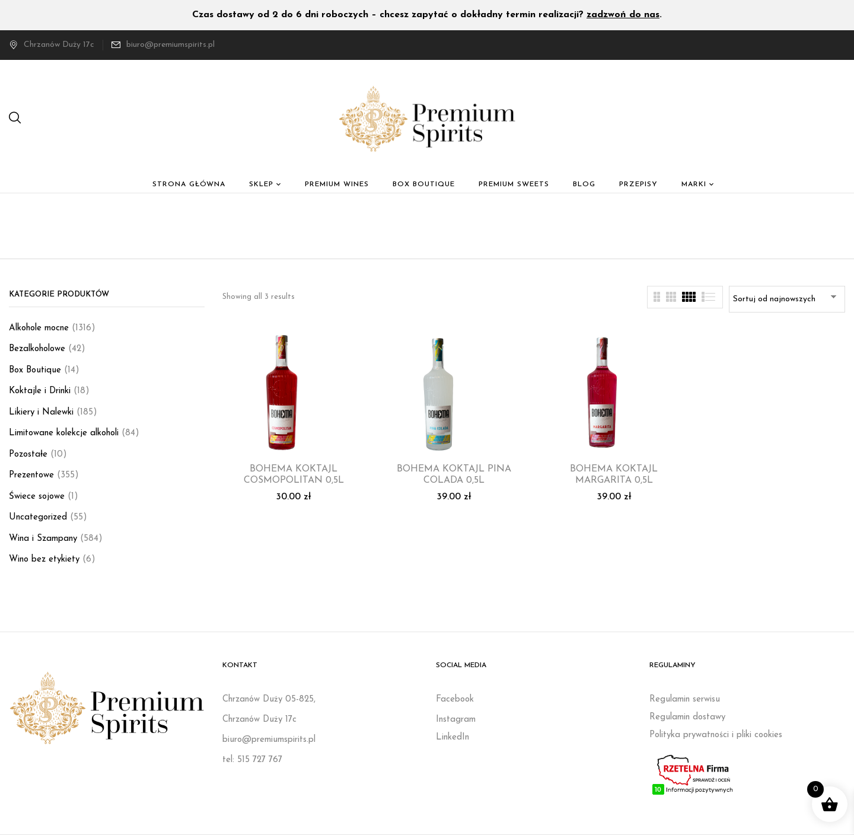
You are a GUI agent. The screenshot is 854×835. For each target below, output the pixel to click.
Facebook (455, 699)
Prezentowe (31, 475)
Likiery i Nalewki (41, 412)
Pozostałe (28, 454)
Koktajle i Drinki (40, 391)
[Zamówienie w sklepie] (787, 299)
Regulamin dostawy (687, 717)
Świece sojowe (37, 496)
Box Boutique (35, 370)
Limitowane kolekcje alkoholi (64, 433)
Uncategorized (38, 517)
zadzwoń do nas (623, 15)
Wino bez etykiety (44, 559)
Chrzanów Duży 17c (51, 44)
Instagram (456, 719)
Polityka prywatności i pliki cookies (715, 735)
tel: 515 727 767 (252, 760)
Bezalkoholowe (37, 349)
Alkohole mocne (39, 328)
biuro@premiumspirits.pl (170, 44)
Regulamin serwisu (684, 699)
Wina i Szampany (43, 538)
